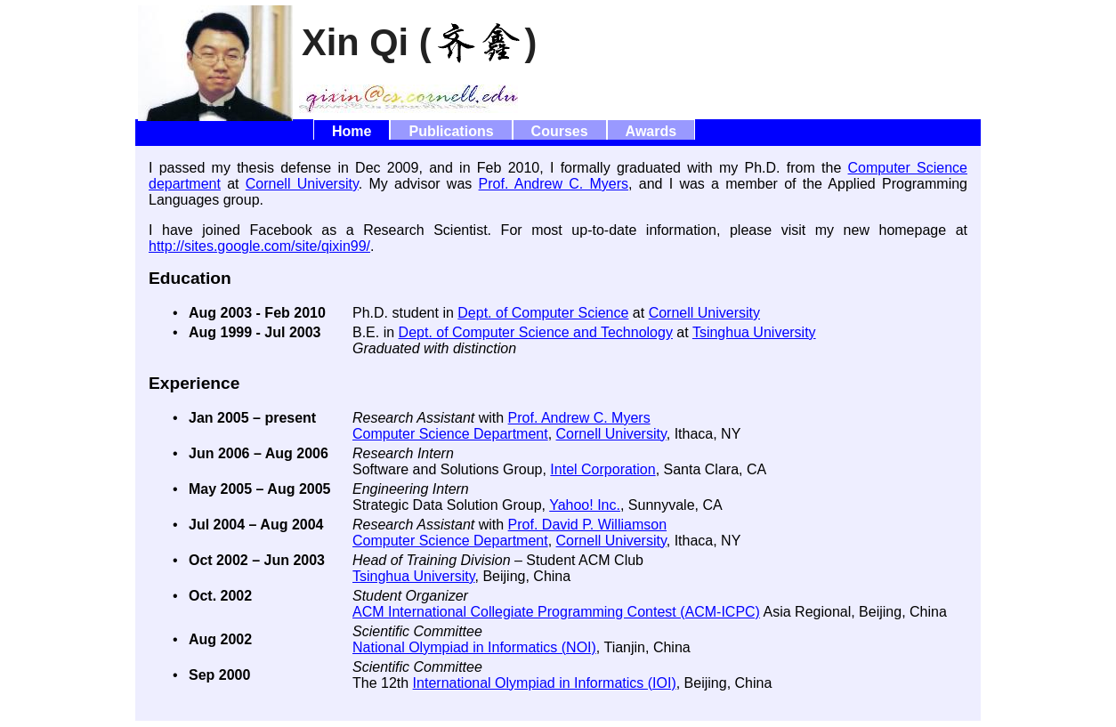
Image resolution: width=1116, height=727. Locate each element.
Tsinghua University (754, 332)
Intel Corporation (602, 469)
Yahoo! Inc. (584, 505)
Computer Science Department (450, 433)
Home (351, 131)
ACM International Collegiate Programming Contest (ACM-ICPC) (556, 611)
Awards (651, 131)
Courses (559, 131)
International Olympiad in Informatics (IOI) (544, 683)
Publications (450, 131)
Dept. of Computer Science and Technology (536, 332)
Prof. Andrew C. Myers (553, 183)
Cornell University (302, 183)
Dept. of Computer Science (542, 312)
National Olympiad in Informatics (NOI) (474, 647)
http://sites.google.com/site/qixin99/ (259, 246)
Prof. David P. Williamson (587, 524)
